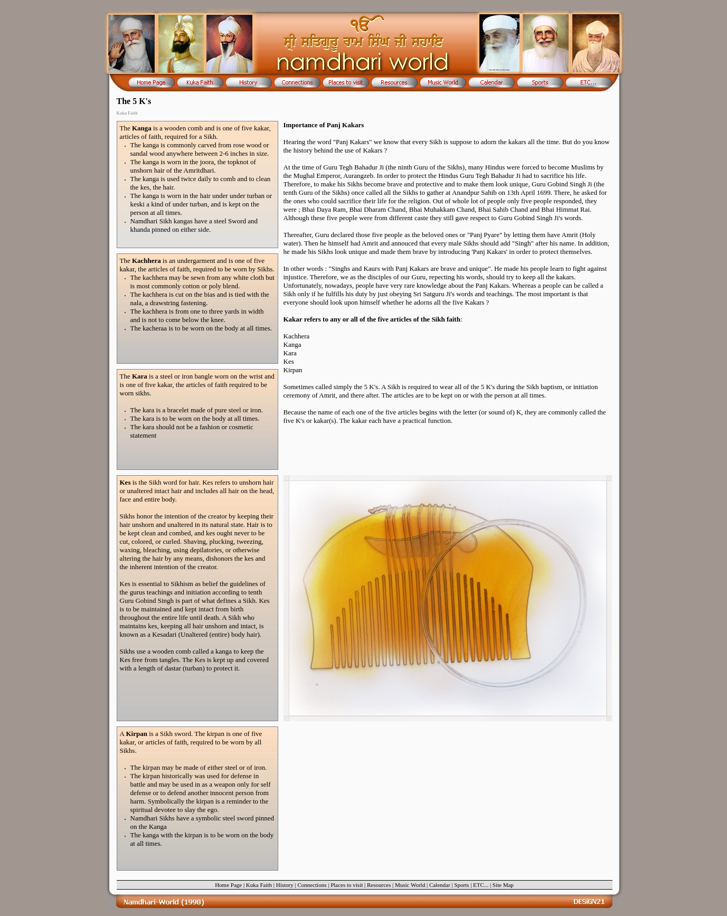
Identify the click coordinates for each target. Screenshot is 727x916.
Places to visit (347, 885)
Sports (461, 885)
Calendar (439, 885)
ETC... (480, 885)
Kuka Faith (259, 885)
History (285, 885)
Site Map (503, 885)
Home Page (228, 885)
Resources (379, 885)
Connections (311, 885)
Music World (410, 885)
